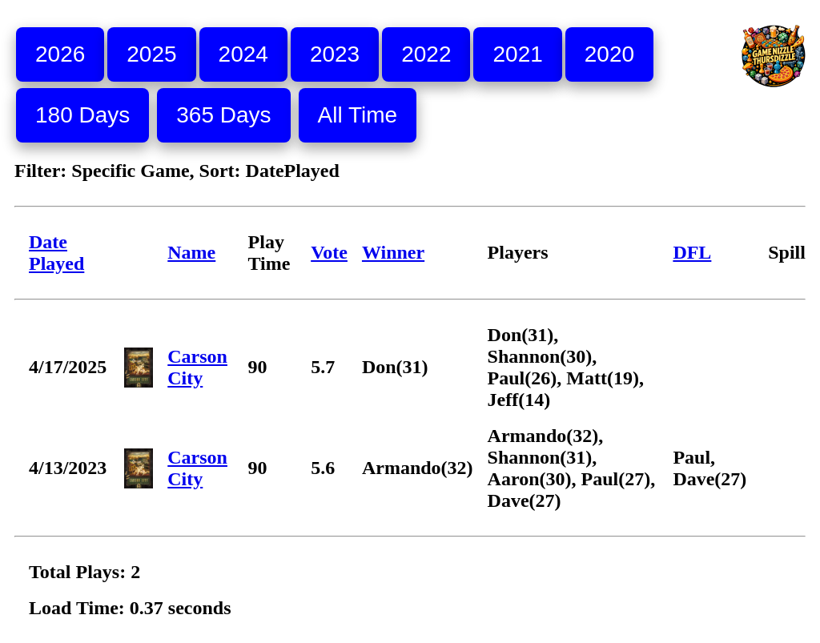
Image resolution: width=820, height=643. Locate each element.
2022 (426, 54)
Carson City (197, 367)
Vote (329, 252)
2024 (243, 54)
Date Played (56, 252)
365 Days (223, 114)
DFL (692, 252)
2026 (60, 54)
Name (191, 252)
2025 (151, 54)
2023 (335, 54)
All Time (358, 114)
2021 (517, 54)
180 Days (82, 114)
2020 (609, 54)
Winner (393, 252)
